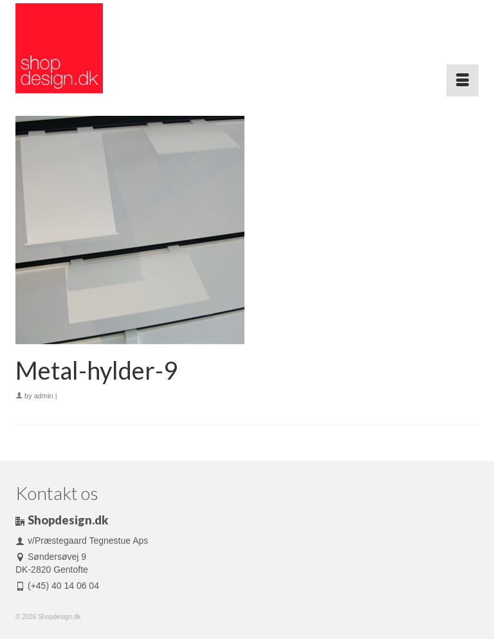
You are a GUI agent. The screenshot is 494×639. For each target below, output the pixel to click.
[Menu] (462, 80)
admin (43, 396)
